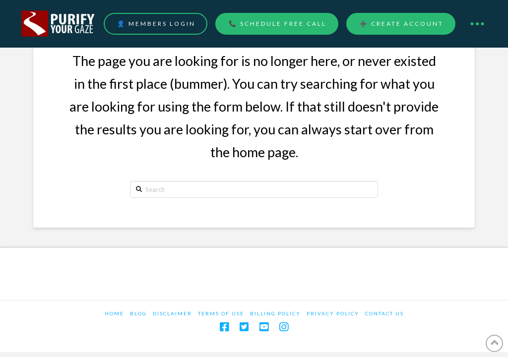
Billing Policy (275, 313)
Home (114, 313)
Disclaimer (172, 313)
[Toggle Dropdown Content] (477, 24)
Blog (138, 313)
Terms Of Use (221, 313)
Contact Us (384, 313)
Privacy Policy (333, 313)
